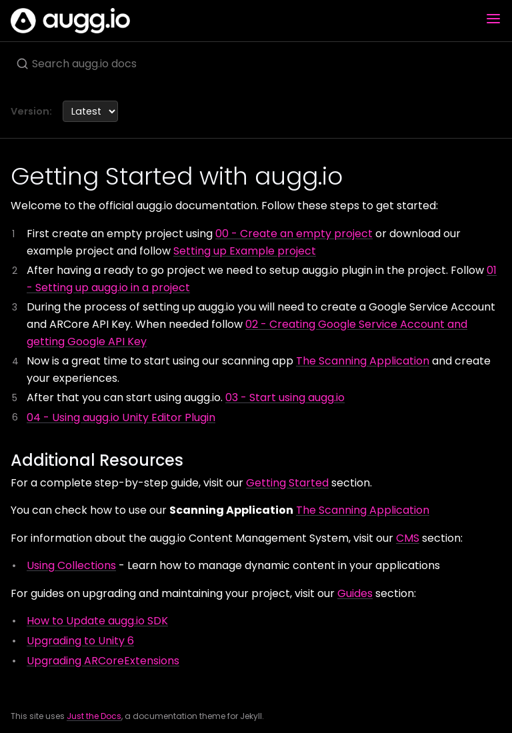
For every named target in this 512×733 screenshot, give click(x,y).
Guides (355, 593)
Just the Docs (94, 716)
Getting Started (287, 482)
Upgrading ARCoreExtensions (103, 660)
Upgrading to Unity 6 (80, 640)
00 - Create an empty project (294, 233)
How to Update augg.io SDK (97, 620)
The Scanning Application (362, 360)
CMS (407, 538)
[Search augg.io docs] (256, 63)
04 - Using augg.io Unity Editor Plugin (121, 417)
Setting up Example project (244, 251)
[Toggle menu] (493, 20)
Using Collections (71, 565)
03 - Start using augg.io (285, 397)
